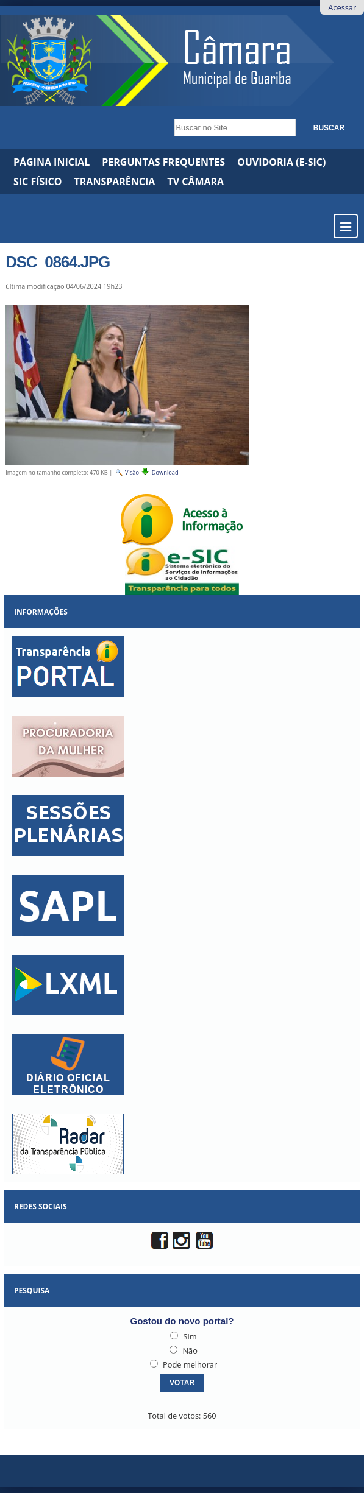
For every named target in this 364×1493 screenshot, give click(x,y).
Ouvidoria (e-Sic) (281, 162)
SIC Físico (37, 181)
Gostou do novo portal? (182, 1321)
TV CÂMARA (195, 181)
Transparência (114, 181)
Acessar (342, 7)
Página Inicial (51, 162)
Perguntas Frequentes (163, 162)
